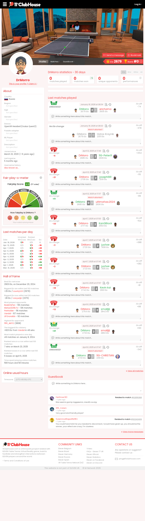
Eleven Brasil (63, 502)
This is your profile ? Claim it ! (23, 83)
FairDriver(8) (61, 448)
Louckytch (18, 291)
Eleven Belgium (64, 499)
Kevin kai (105, 338)
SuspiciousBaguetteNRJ (67, 470)
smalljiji (105, 360)
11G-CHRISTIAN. (105, 406)
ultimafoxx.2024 (105, 252)
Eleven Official (93, 505)
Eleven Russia (64, 508)
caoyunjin (17, 298)
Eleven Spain (63, 511)
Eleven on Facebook (95, 511)
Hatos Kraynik (105, 185)
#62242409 (136, 470)
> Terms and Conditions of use (16, 511)
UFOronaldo (9, 316)
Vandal (7, 313)
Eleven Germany (65, 505)
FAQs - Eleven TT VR (95, 502)
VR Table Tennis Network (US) (70, 513)
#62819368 (137, 448)
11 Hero (89, 499)
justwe (105, 295)
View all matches (135, 422)
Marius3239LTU (11, 308)
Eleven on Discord (94, 514)
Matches (54, 61)
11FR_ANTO (9, 323)
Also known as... (11, 167)
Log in (138, 4)
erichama (105, 160)
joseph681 (105, 228)
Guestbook (68, 61)
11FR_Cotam (61, 459)
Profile (42, 61)
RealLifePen (9, 305)
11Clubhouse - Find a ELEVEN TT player (25, 4)
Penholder (9, 310)
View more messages (133, 482)
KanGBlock (105, 274)
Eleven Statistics (94, 508)
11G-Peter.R (105, 206)
